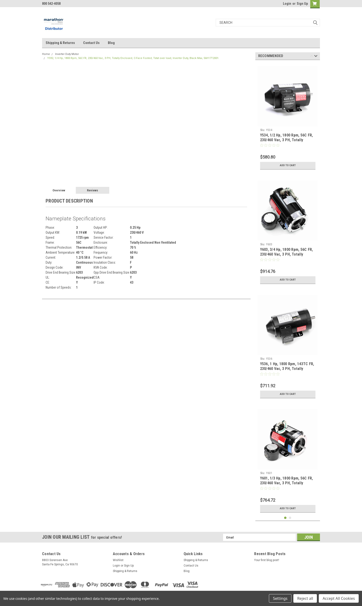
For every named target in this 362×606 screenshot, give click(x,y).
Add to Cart (287, 165)
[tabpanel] (288, 118)
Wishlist (118, 560)
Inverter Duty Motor (67, 54)
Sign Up (302, 3)
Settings (280, 598)
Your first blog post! (266, 560)
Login (287, 3)
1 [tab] (285, 518)
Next (316, 56)
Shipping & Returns (60, 43)
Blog (111, 43)
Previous (311, 56)
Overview (58, 190)
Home (46, 54)
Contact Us (91, 43)
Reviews (92, 190)
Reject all (305, 598)
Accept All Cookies (339, 598)
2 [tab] (290, 518)
